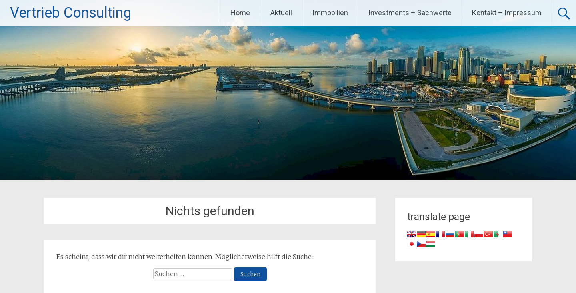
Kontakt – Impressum (507, 12)
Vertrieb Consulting (70, 12)
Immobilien (330, 12)
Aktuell (281, 12)
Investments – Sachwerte (410, 12)
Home (240, 12)
